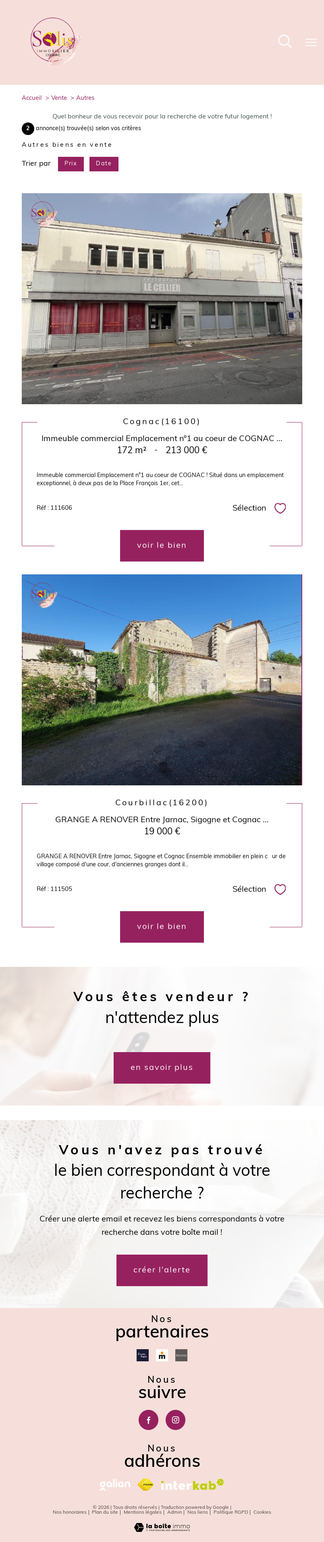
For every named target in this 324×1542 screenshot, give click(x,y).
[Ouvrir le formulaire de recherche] (285, 42)
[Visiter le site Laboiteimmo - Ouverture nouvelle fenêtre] (162, 1530)
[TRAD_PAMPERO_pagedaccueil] (56, 64)
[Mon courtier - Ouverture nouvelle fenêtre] (181, 1355)
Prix (70, 164)
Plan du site (105, 1512)
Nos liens (197, 1512)
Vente (59, 98)
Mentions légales (143, 1512)
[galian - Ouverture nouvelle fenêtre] (115, 1485)
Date (104, 164)
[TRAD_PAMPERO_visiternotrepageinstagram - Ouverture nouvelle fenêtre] (176, 1420)
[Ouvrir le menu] (311, 42)
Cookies (262, 1512)
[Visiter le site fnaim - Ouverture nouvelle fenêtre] (145, 1485)
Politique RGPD (231, 1512)
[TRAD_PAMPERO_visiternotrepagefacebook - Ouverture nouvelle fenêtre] (148, 1420)
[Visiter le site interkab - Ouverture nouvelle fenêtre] (192, 1484)
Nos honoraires (70, 1512)
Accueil (32, 98)
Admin (174, 1512)
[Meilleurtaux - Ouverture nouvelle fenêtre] (162, 1355)
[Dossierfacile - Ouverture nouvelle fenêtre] (143, 1355)
